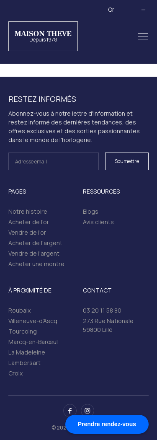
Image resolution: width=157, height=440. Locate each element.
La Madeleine (26, 352)
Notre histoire (27, 211)
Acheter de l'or (28, 222)
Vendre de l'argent (33, 253)
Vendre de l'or (27, 232)
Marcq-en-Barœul (33, 342)
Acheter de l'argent (35, 243)
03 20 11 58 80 (102, 310)
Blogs (90, 211)
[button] (143, 36)
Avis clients (98, 222)
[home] (43, 36)
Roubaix (19, 310)
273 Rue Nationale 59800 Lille (108, 325)
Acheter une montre (36, 264)
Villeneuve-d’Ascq (32, 321)
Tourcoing (22, 331)
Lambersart (24, 363)
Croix (15, 373)
